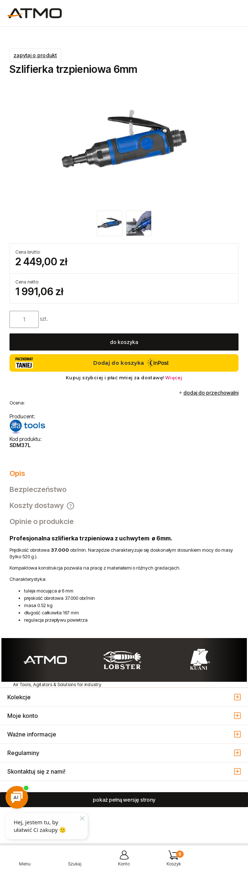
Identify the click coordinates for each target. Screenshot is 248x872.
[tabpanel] (124, 579)
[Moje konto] (124, 861)
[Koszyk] (173, 861)
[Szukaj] (74, 861)
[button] (24, 861)
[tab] (124, 473)
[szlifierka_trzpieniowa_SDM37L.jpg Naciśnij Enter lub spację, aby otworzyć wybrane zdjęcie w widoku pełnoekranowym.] (124, 144)
